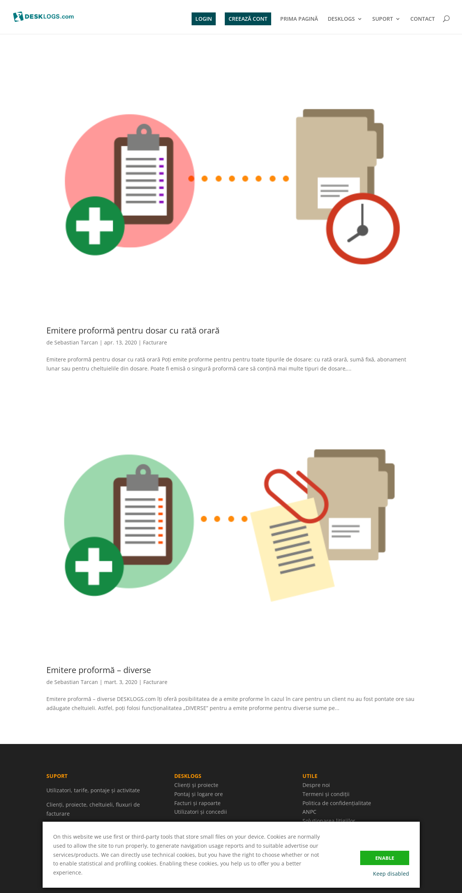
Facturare (155, 342)
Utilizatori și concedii (200, 811)
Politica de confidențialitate (336, 803)
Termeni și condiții (326, 794)
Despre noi (316, 784)
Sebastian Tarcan (76, 342)
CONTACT (422, 19)
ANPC (309, 811)
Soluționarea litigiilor (328, 820)
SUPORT (382, 19)
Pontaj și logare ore (198, 794)
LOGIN (203, 18)
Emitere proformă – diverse (98, 669)
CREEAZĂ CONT (248, 18)
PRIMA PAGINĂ (299, 19)
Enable (384, 858)
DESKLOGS (341, 19)
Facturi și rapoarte (197, 803)
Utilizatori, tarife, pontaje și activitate (93, 790)
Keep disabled (391, 873)
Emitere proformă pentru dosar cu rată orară (132, 330)
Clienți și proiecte (196, 784)
